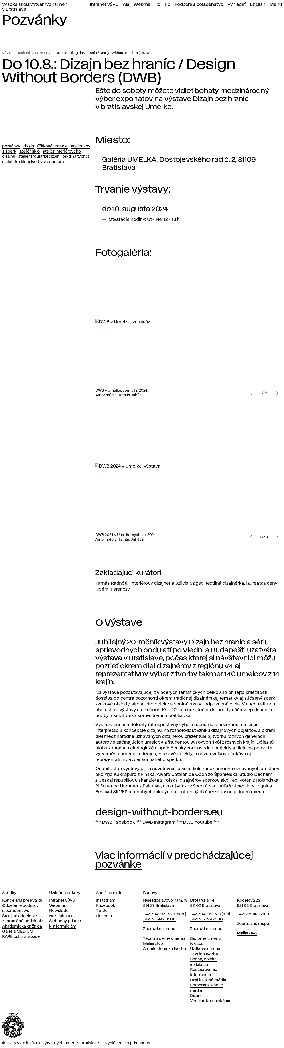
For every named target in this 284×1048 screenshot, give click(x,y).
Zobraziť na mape (159, 929)
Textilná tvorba (76, 156)
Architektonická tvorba (164, 949)
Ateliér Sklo (29, 151)
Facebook (105, 905)
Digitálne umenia (205, 938)
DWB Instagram (159, 822)
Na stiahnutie (61, 916)
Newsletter (59, 911)
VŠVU (6, 53)
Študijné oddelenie (19, 916)
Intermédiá (200, 975)
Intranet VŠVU (104, 4)
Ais (126, 4)
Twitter (102, 911)
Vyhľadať (237, 4)
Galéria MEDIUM (17, 931)
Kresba (196, 944)
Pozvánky (42, 53)
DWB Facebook (118, 822)
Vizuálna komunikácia (210, 1001)
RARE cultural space (21, 936)
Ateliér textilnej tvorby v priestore (33, 162)
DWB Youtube (197, 822)
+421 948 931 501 (158, 914)
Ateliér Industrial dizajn (38, 156)
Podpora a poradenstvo (199, 4)
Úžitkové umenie (52, 146)
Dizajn (28, 146)
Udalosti (23, 53)
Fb (167, 4)
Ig (159, 4)
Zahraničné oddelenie (22, 921)
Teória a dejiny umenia (164, 938)
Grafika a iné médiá (208, 980)
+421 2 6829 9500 (206, 919)
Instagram (105, 900)
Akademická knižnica (22, 926)
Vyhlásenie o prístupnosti (128, 1043)
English (257, 4)
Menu (276, 4)
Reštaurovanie (203, 970)
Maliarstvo (153, 944)
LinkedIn (104, 916)
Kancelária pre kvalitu (22, 900)
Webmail (143, 4)
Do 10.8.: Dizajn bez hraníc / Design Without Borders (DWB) (102, 53)
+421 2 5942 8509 (253, 914)
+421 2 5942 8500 (159, 919)
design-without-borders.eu (159, 812)
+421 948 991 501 (205, 914)
